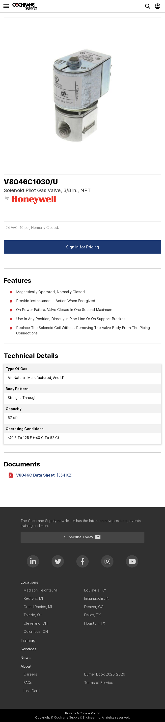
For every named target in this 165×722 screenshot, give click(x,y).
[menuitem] (82, 582)
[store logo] (26, 6)
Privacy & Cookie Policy (82, 713)
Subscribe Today (82, 537)
